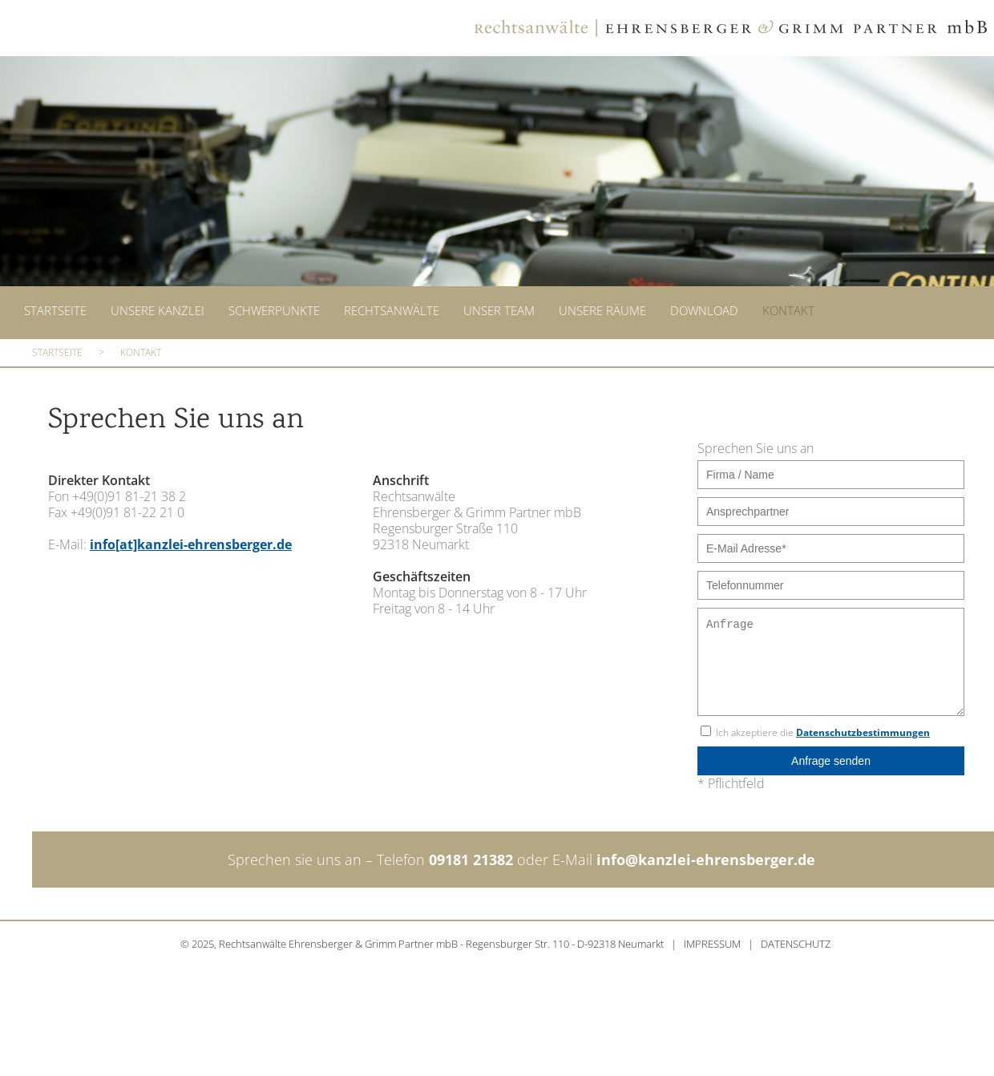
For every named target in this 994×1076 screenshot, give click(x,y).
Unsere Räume (602, 309)
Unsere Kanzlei (157, 309)
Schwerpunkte (274, 309)
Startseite (55, 309)
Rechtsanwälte (391, 309)
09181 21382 (471, 854)
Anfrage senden (831, 756)
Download (704, 309)
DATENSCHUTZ (795, 939)
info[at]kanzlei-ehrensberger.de (191, 539)
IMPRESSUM (712, 939)
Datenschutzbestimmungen (863, 727)
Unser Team (499, 309)
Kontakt (788, 309)
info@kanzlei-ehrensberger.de (705, 854)
